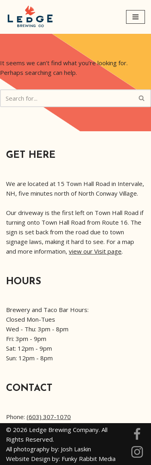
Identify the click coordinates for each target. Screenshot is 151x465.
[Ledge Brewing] (30, 17)
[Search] (66, 98)
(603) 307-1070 (49, 417)
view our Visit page (95, 251)
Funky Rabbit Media (89, 459)
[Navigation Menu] (135, 17)
